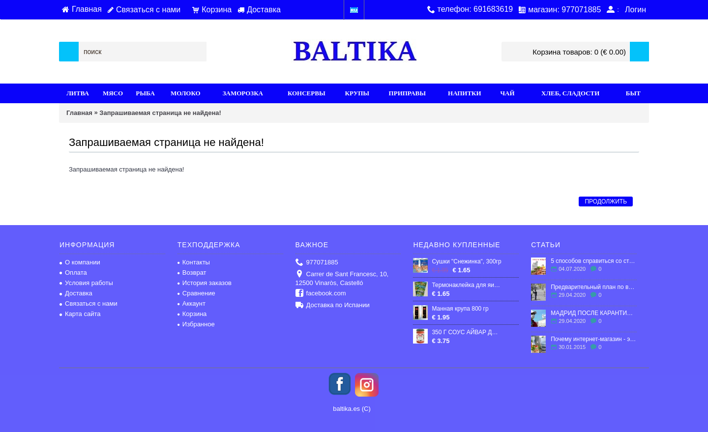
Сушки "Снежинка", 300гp (466, 261)
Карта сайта (79, 313)
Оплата (73, 272)
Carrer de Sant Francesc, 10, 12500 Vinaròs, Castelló (342, 278)
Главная (79, 112)
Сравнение (196, 293)
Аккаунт (191, 303)
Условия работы (86, 283)
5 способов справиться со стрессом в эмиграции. (594, 261)
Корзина (192, 313)
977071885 (316, 263)
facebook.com (320, 293)
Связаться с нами (88, 303)
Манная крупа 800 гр (460, 308)
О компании (79, 262)
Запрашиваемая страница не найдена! (160, 112)
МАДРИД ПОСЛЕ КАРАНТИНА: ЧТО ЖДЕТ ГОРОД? (594, 313)
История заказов (204, 283)
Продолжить (606, 201)
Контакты (193, 262)
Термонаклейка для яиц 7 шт (467, 285)
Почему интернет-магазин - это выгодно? (594, 339)
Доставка (75, 293)
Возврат (191, 272)
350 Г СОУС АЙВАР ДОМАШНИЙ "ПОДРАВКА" (467, 332)
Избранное (196, 324)
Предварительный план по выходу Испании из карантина (594, 287)
